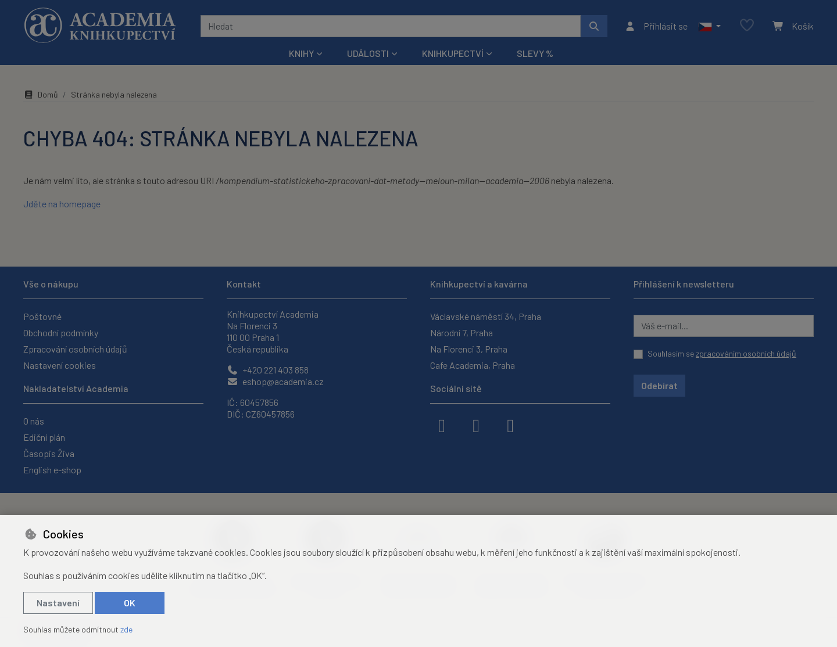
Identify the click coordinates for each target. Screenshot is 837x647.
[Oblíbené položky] (747, 25)
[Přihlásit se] (656, 26)
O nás (33, 420)
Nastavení (58, 602)
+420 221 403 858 (268, 369)
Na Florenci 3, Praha (468, 348)
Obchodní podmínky (60, 332)
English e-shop (52, 469)
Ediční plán (44, 437)
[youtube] (510, 424)
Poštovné (42, 316)
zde (126, 629)
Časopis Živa (48, 453)
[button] (709, 26)
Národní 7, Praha (461, 332)
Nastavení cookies (59, 365)
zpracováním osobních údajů (746, 353)
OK (129, 602)
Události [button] (368, 53)
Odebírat (659, 385)
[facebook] (441, 424)
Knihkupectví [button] (453, 53)
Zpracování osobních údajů (75, 348)
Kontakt (244, 283)
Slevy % (535, 53)
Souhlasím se (722, 353)
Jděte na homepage (62, 203)
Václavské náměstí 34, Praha (485, 316)
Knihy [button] (301, 53)
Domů (40, 94)
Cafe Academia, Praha (472, 365)
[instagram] (476, 424)
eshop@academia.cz (275, 381)
